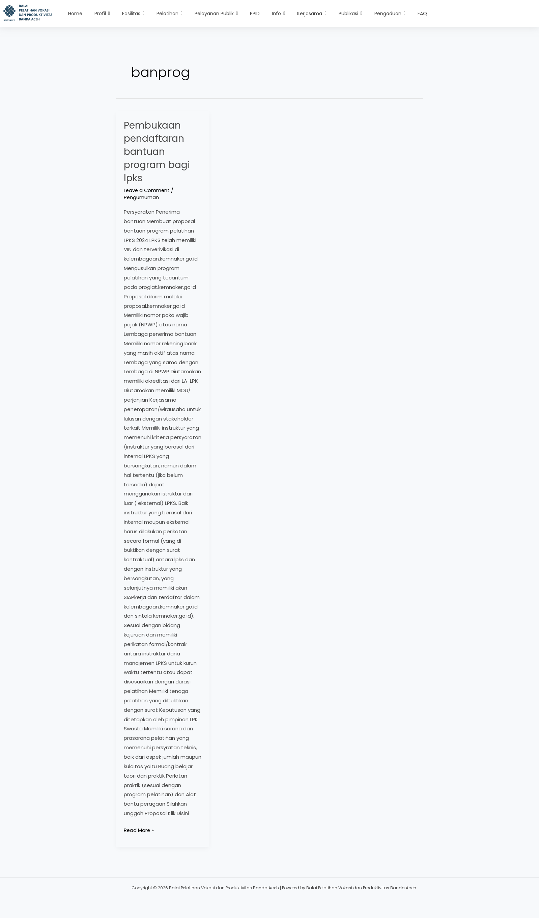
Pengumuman (141, 197)
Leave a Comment (147, 190)
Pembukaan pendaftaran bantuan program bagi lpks (159, 151)
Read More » (139, 830)
